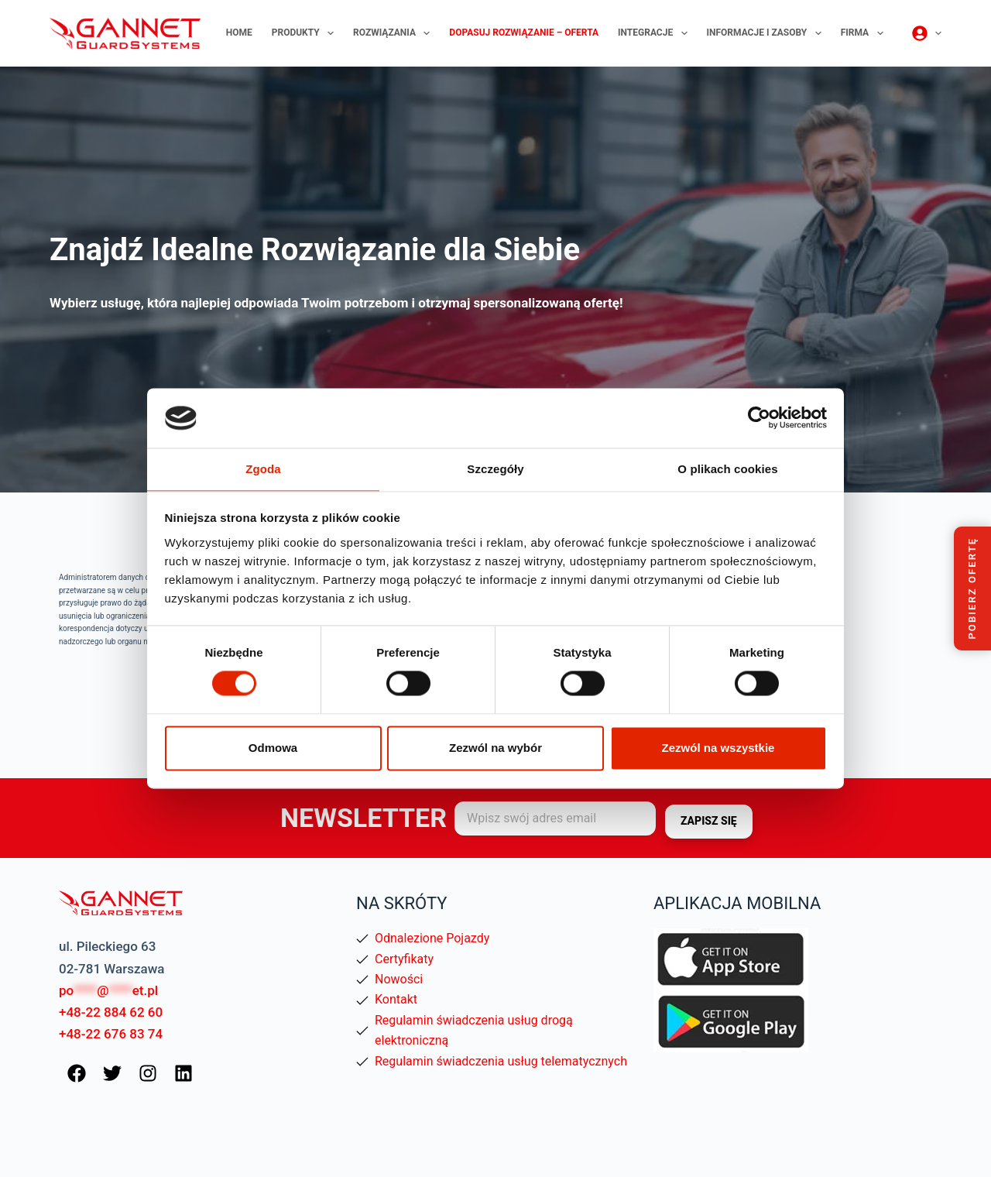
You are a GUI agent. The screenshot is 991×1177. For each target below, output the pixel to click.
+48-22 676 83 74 (111, 1033)
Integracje (656, 33)
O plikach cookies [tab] (727, 468)
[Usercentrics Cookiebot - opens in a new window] (759, 417)
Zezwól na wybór (495, 748)
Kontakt (396, 999)
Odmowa (273, 748)
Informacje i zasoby (767, 33)
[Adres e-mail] (555, 818)
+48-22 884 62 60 (111, 1012)
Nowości (399, 979)
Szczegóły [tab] (495, 468)
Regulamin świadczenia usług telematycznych (501, 1061)
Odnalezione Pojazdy (432, 938)
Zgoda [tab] (263, 468)
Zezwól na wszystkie (718, 748)
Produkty (306, 33)
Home (239, 32)
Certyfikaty (404, 959)
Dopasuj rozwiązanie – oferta (523, 32)
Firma (865, 33)
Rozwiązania (394, 33)
